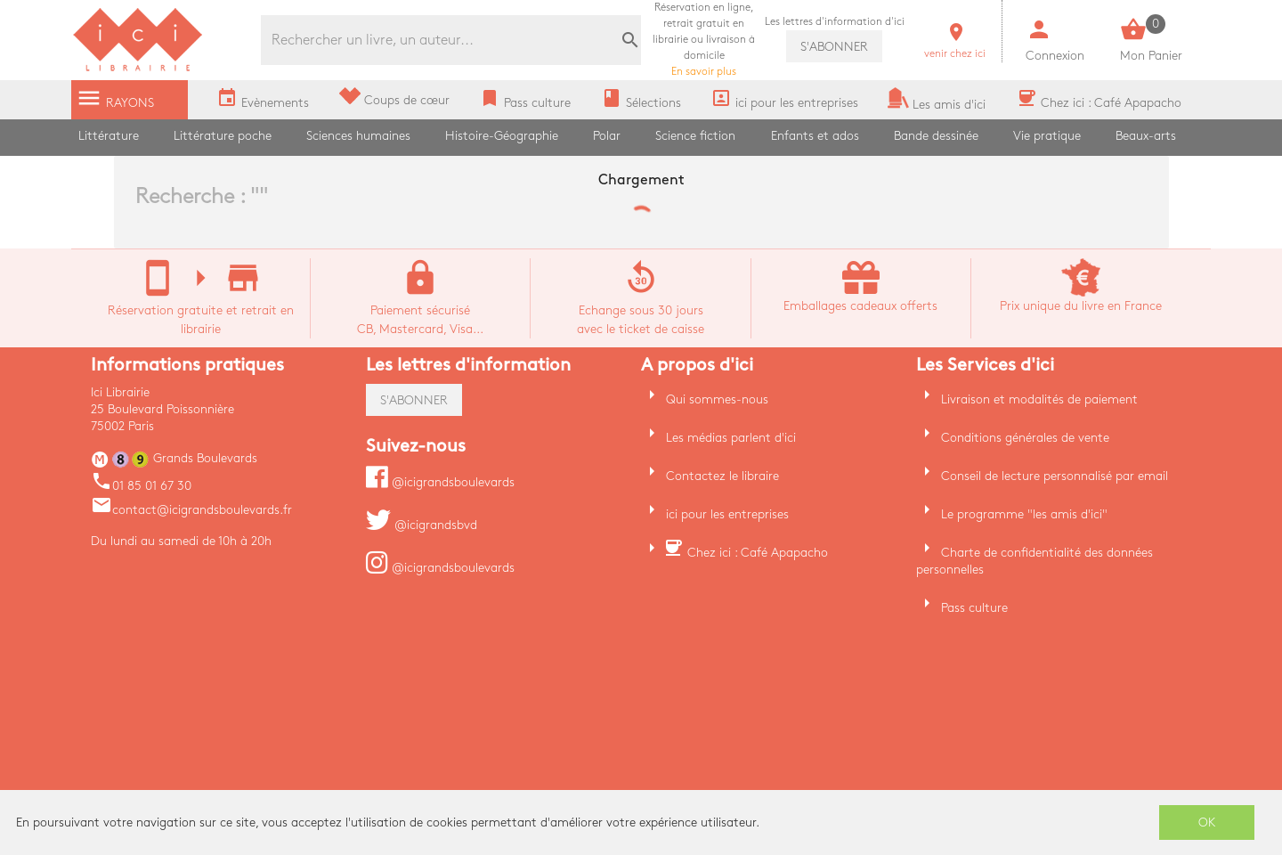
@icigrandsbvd (421, 525)
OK (1207, 822)
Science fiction (695, 136)
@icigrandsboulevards (440, 482)
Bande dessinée (936, 136)
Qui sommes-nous (717, 399)
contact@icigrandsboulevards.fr (191, 510)
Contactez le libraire (722, 476)
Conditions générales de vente (1025, 438)
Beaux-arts (1146, 136)
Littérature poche (223, 136)
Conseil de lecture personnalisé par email (1054, 476)
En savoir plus (704, 40)
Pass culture (974, 608)
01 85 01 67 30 (141, 486)
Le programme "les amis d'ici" (1024, 514)
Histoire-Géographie (501, 136)
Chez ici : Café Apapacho (757, 552)
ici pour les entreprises (727, 514)
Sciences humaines (358, 136)
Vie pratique (1047, 136)
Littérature (108, 136)
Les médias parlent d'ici (731, 438)
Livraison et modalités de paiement (1039, 399)
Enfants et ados (815, 136)
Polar (607, 136)
